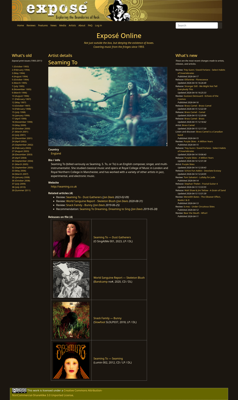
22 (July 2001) (19, 134)
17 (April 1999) (19, 118)
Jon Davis (108, 197)
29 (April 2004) (19, 157)
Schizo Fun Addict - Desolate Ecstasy (202, 170)
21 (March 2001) (20, 131)
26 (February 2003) (21, 148)
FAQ (90, 25)
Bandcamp (101, 281)
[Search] (197, 25)
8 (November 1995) (21, 89)
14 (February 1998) (21, 108)
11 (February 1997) (21, 99)
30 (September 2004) (22, 160)
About (82, 25)
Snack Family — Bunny (107, 318)
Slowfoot (99, 322)
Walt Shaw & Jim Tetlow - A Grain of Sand (205, 190)
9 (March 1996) (19, 92)
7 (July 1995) (18, 86)
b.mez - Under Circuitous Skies (199, 206)
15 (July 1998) (19, 112)
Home (20, 25)
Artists (72, 25)
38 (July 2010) (19, 187)
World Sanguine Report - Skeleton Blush (91, 201)
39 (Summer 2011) (21, 190)
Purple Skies (188, 164)
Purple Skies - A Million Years (198, 141)
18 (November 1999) (22, 121)
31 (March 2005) (20, 164)
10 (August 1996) (20, 95)
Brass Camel (188, 125)
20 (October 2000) (21, 128)
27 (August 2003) (20, 151)
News (53, 25)
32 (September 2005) (22, 167)
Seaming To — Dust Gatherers (112, 237)
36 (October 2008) (21, 180)
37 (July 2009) (19, 183)
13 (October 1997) (21, 105)
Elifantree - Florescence (196, 79)
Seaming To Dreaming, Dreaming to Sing (105, 209)
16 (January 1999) (21, 115)
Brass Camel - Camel (194, 112)
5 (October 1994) (20, 79)
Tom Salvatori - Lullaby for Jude (199, 177)
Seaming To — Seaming (108, 358)
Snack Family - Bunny (79, 205)
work (36, 390)
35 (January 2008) (21, 177)
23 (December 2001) (22, 138)
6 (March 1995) (19, 82)
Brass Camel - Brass (194, 118)
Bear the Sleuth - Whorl (195, 212)
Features (43, 25)
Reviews (31, 25)
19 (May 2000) (19, 125)
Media (62, 25)
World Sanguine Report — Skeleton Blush (119, 277)
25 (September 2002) (22, 144)
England (56, 153)
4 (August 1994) (20, 76)
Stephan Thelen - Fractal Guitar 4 (201, 183)
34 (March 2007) (20, 173)
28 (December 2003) (22, 154)
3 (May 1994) (18, 73)
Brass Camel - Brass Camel (197, 105)
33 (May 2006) (19, 170)
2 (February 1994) (21, 69)
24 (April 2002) (19, 141)
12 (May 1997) (19, 102)
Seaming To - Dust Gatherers (84, 197)
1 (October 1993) (20, 66)
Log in (98, 25)
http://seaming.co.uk (64, 186)
